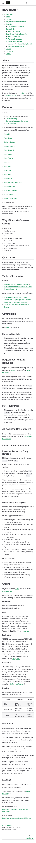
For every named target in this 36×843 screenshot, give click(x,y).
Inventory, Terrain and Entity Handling (20, 44)
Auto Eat (7, 162)
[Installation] (18, 837)
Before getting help (14, 32)
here (7, 328)
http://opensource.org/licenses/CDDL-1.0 (16, 818)
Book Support (9, 194)
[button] (3, 3)
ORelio (21, 93)
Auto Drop (7, 174)
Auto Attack (8, 154)
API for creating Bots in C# (13, 182)
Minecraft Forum (10, 96)
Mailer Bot (7, 170)
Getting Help (10, 29)
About (8, 17)
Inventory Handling (10, 190)
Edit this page (7, 826)
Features (9, 19)
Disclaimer (9, 51)
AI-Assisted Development (14, 39)
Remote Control (9, 146)
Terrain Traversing (10, 198)
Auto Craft (7, 166)
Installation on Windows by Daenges (16, 284)
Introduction (8, 14)
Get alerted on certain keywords (17, 121)
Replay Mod (8, 178)
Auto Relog (8, 138)
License (8, 54)
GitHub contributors (16, 684)
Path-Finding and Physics (16, 46)
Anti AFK (7, 134)
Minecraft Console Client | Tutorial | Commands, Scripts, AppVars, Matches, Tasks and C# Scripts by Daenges (17, 299)
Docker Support (9, 186)
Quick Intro (9, 24)
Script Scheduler (9, 142)
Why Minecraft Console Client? (16, 22)
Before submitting (14, 36)
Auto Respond (11, 124)
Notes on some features (14, 41)
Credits (8, 49)
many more (26, 631)
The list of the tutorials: (16, 27)
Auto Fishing (8, 158)
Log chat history (11, 119)
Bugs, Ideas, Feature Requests (16, 34)
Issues (13, 370)
